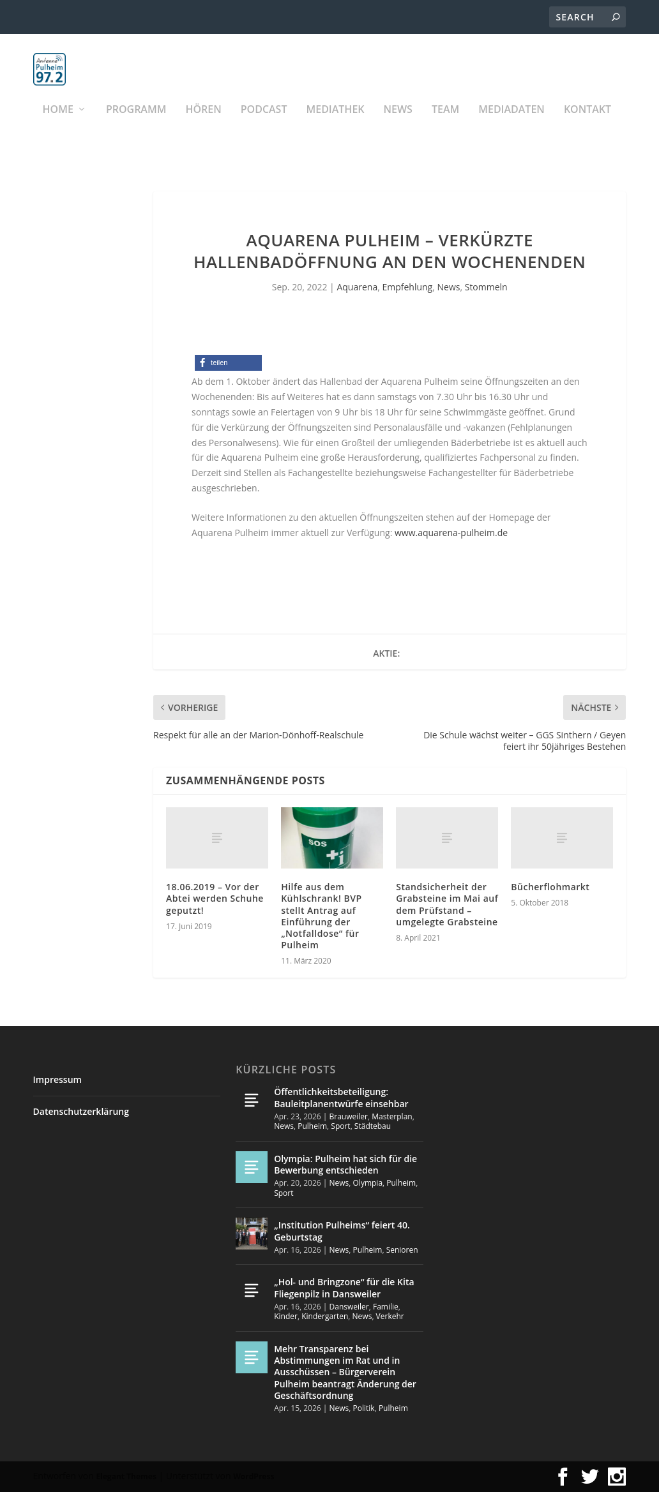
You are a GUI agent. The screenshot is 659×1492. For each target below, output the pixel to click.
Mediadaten (511, 125)
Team (445, 125)
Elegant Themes (126, 1476)
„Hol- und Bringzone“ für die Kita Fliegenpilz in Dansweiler (344, 1288)
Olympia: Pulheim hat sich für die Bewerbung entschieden (345, 1164)
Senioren (402, 1249)
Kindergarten (324, 1316)
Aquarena (357, 287)
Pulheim (312, 1126)
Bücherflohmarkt (550, 887)
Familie (385, 1306)
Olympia (368, 1183)
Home (58, 125)
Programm (136, 125)
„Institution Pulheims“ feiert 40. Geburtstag (342, 1231)
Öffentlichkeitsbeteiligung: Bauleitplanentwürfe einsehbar (341, 1098)
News (398, 125)
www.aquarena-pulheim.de (451, 532)
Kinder (286, 1316)
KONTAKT (587, 125)
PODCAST (264, 125)
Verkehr (390, 1316)
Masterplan (392, 1116)
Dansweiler (349, 1306)
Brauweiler (349, 1116)
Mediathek (335, 125)
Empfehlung (407, 287)
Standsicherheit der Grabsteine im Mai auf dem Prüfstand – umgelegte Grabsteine (447, 905)
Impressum (57, 1080)
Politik (364, 1408)
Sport (340, 1126)
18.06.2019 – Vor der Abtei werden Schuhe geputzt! (215, 898)
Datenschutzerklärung (81, 1111)
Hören (203, 125)
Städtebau (372, 1126)
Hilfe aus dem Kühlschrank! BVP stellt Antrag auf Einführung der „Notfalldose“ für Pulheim (321, 916)
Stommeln (486, 287)
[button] (228, 363)
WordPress (253, 1476)
